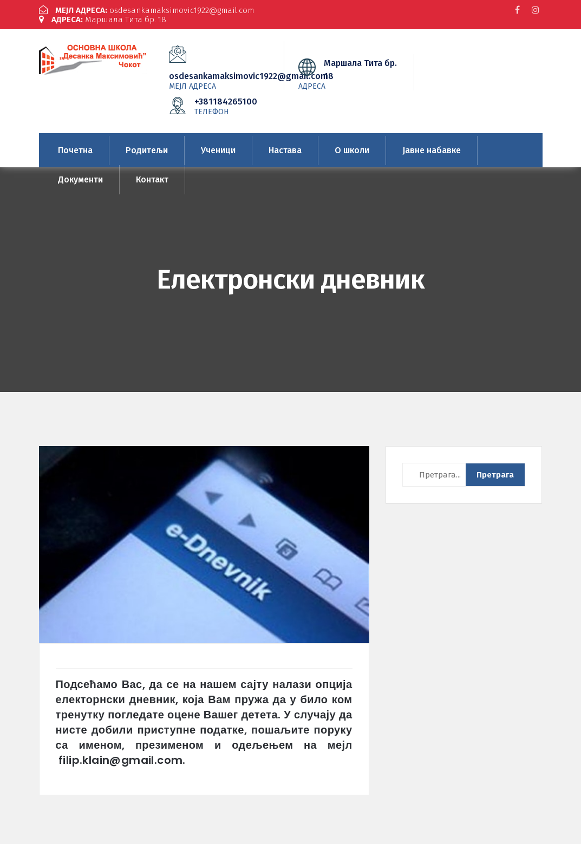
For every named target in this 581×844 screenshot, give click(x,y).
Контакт (152, 179)
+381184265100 (227, 106)
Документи (80, 179)
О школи (352, 150)
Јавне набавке (431, 150)
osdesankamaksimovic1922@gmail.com (146, 10)
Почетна (75, 150)
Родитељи (147, 150)
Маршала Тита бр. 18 (102, 19)
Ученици (218, 150)
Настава (285, 150)
